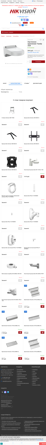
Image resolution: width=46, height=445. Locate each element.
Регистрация (40, 1)
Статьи (34, 383)
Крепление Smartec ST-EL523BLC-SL (11, 325)
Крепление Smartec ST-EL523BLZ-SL (33, 299)
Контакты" (25, 7)
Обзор (4, 83)
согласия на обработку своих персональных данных (6, 405)
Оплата (14, 1)
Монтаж (25, 22)
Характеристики (15, 83)
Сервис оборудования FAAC (31, 429)
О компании (3, 1)
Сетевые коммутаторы (22, 378)
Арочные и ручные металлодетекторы (10, 429)
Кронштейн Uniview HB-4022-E (9, 169)
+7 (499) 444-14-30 (22, 16)
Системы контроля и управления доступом (11, 427)
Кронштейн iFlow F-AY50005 (31, 195)
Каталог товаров (7, 32)
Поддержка (11, 2)
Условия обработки (39, 439)
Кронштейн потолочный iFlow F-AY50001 (32, 248)
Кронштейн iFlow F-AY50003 (31, 221)
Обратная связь (4, 2)
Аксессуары (19, 381)
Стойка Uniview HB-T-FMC (8, 117)
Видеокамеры (20, 369)
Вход (33, 1)
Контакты (20, 1)
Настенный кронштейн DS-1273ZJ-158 (33, 169)
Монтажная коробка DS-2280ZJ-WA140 (11, 273)
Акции (31, 22)
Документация (37, 83)
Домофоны (19, 372)
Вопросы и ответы (36, 384)
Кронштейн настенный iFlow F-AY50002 (11, 247)
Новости (22, 2)
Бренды (17, 2)
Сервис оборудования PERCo (31, 427)
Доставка (10, 1)
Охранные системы (21, 376)
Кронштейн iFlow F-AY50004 (9, 221)
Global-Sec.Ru (29, 417)
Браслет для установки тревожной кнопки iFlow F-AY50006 (10, 196)
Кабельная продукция (22, 374)
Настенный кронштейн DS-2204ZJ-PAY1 (34, 273)
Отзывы (27, 83)
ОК (1, 443)
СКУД (18, 379)
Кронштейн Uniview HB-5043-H (9, 143)
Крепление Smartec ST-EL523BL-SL (32, 325)
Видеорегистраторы (21, 371)
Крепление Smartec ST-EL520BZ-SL (32, 351)
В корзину (38, 61)
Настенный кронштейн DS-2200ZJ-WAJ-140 (12, 300)
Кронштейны (35, 76)
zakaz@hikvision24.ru (16, 22)
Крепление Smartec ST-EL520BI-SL (10, 351)
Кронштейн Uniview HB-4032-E (31, 143)
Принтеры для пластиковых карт (9, 421)
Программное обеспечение (23, 383)
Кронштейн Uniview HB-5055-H (31, 117)
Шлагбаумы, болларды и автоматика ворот (11, 422)
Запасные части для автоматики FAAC (33, 430)
